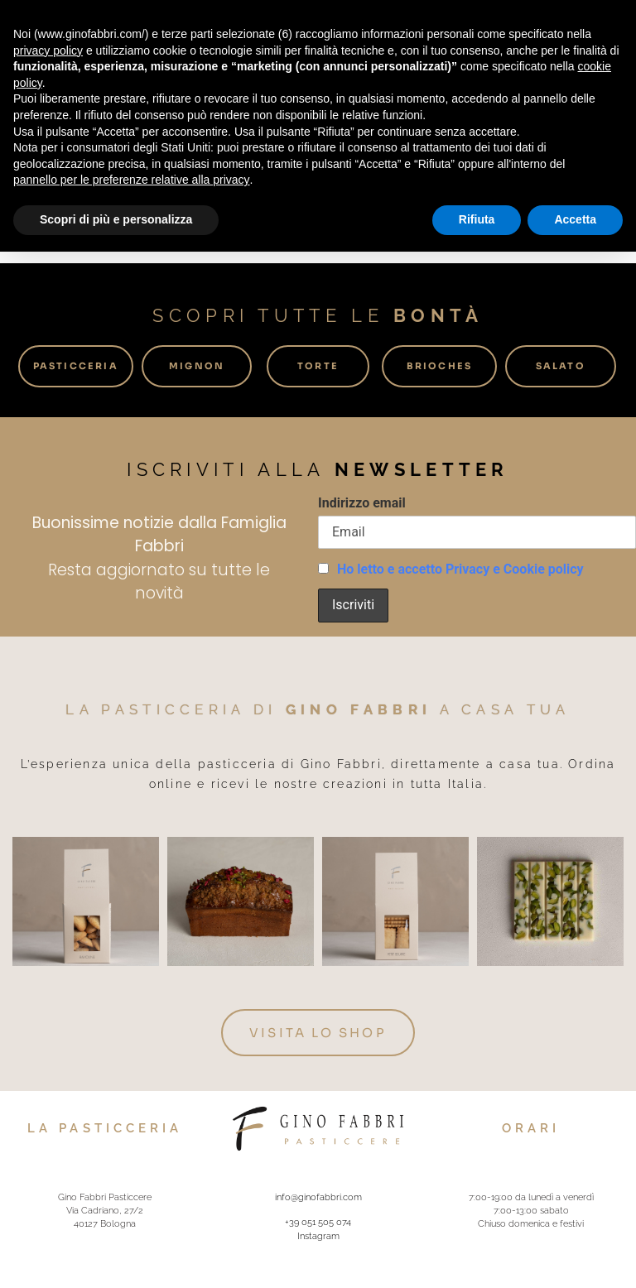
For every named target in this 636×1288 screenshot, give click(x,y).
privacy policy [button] (48, 50)
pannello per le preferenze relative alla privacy (131, 179)
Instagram (318, 1234)
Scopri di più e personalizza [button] (116, 219)
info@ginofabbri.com (318, 1195)
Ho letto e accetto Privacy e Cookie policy (460, 569)
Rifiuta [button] (477, 219)
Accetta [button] (575, 219)
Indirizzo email (362, 503)
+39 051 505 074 (318, 1221)
